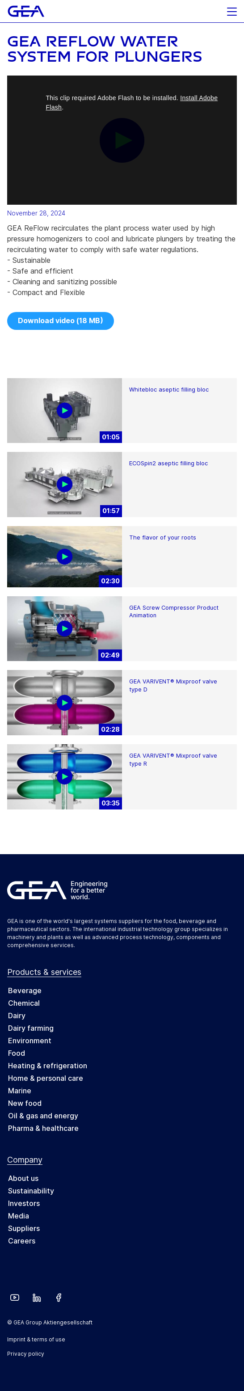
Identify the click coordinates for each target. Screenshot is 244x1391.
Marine (19, 1090)
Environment (29, 1040)
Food (16, 1053)
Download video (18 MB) (60, 320)
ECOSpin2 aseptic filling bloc (168, 463)
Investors (24, 1203)
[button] (232, 9)
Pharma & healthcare (43, 1128)
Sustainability (31, 1190)
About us (23, 1178)
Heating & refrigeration (47, 1065)
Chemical (24, 1003)
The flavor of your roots (162, 537)
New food (25, 1103)
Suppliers (24, 1228)
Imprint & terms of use (36, 1339)
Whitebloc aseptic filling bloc (169, 389)
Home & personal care (45, 1078)
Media (18, 1215)
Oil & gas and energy (43, 1115)
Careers (21, 1240)
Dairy (16, 1015)
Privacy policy (25, 1353)
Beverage (25, 990)
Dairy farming (31, 1028)
